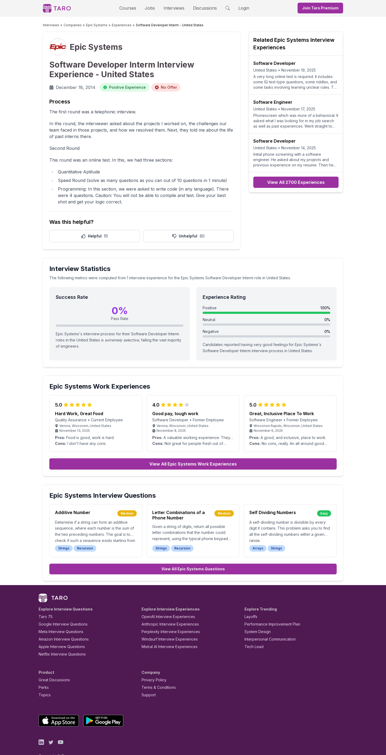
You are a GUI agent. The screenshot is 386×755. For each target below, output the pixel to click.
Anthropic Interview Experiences (166, 612)
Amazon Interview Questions (61, 627)
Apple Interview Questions (59, 634)
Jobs (151, 8)
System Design (255, 619)
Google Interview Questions (60, 612)
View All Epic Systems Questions (193, 556)
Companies (67, 25)
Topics (44, 682)
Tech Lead (252, 634)
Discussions (201, 8)
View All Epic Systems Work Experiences (193, 451)
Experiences (108, 25)
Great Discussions (52, 667)
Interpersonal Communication (267, 627)
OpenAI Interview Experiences (165, 604)
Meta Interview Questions (58, 619)
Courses (132, 8)
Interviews (173, 8)
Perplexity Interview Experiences (167, 619)
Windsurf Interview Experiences (166, 627)
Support (147, 682)
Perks (43, 675)
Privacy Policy (153, 667)
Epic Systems (87, 25)
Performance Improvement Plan (268, 612)
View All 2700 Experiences (296, 182)
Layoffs (250, 604)
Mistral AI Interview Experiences (167, 634)
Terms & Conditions (157, 675)
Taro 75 (44, 604)
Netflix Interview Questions (59, 642)
